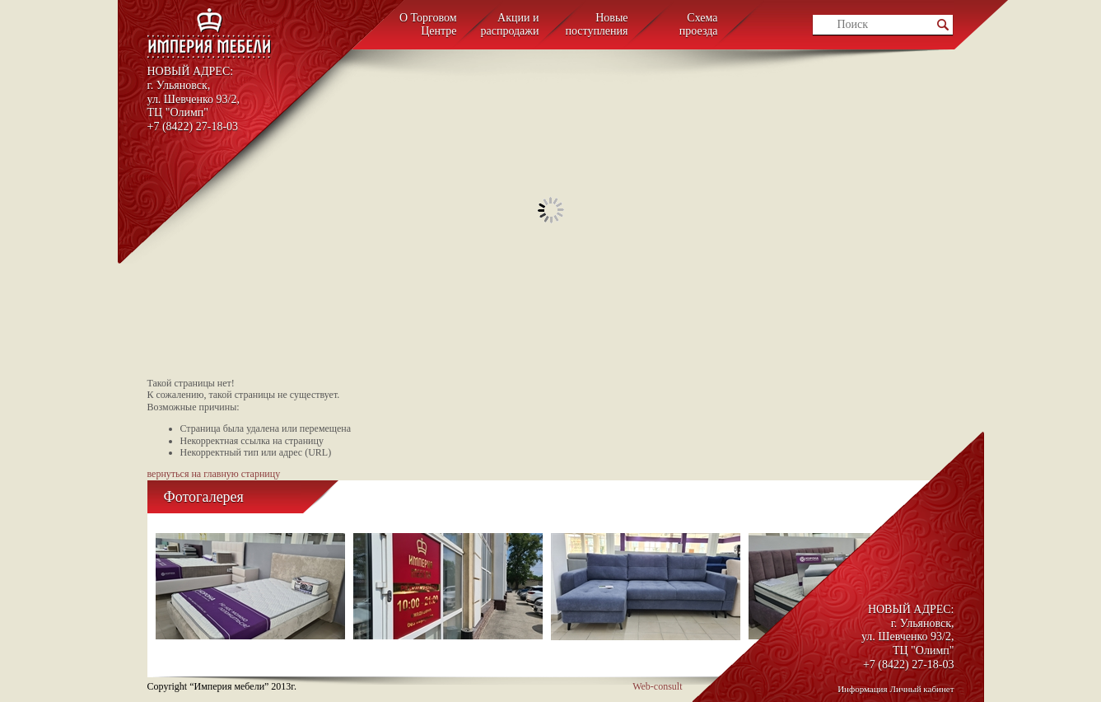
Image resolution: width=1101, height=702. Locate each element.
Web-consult (657, 686)
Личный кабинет (922, 689)
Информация (862, 689)
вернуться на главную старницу (214, 474)
